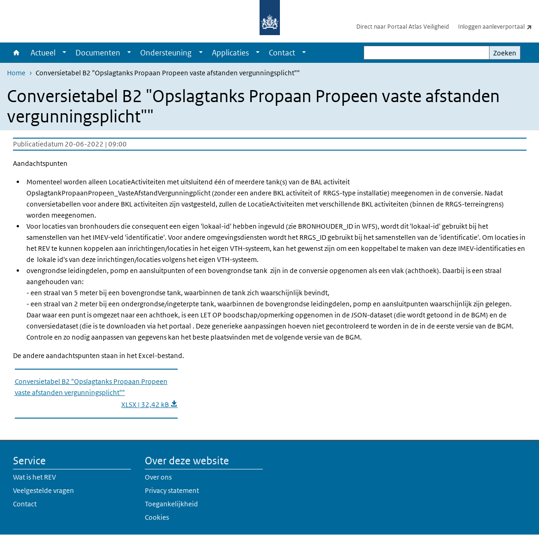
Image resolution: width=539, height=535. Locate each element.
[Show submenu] (64, 53)
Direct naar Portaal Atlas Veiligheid (402, 26)
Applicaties (230, 53)
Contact (282, 53)
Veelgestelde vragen (43, 490)
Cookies (157, 517)
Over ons (158, 477)
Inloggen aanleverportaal (498, 26)
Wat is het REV (34, 477)
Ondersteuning (166, 53)
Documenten (97, 53)
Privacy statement (172, 490)
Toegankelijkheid (171, 503)
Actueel (43, 53)
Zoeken (504, 53)
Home (16, 53)
